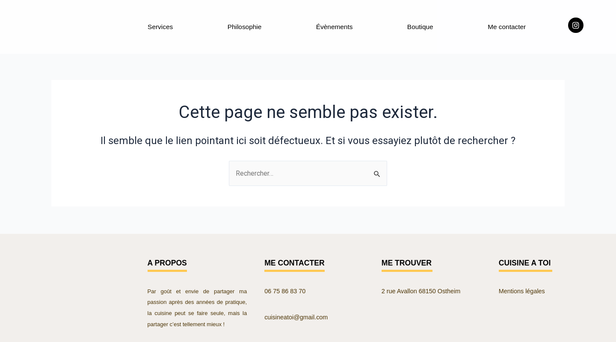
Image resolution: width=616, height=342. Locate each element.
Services (160, 25)
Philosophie (244, 25)
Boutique (419, 25)
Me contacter (506, 25)
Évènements (334, 25)
